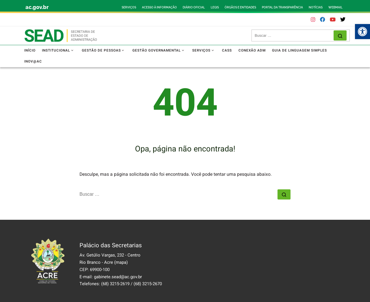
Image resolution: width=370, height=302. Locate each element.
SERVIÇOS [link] (129, 7)
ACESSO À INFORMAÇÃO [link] (159, 7)
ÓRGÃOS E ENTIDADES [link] (240, 7)
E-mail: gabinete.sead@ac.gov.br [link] (110, 277)
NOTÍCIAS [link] (316, 7)
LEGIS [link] (215, 7)
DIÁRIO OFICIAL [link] (194, 7)
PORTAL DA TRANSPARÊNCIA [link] (282, 7)
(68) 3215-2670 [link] (148, 284)
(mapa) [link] (121, 262)
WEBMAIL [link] (335, 7)
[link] (362, 31)
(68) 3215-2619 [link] (115, 284)
